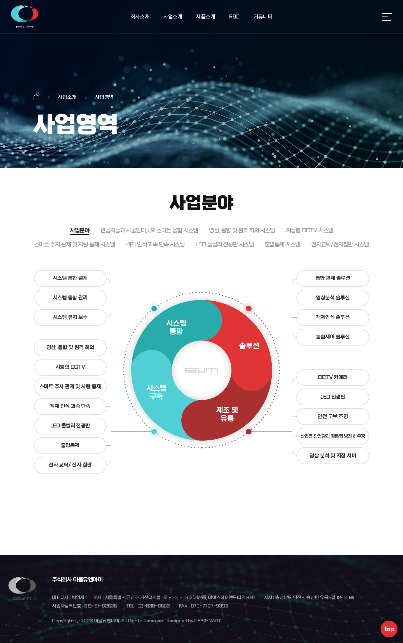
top (389, 629)
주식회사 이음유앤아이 (24, 16)
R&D (234, 17)
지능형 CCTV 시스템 (309, 250)
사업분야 (80, 250)
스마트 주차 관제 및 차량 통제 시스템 (74, 264)
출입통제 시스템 (282, 264)
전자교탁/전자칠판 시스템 (340, 264)
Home (36, 97)
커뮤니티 (263, 17)
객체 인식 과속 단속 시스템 (155, 264)
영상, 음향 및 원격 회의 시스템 (242, 250)
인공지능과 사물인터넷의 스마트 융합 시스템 (149, 250)
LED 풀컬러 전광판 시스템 (225, 264)
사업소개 (172, 17)
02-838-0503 (153, 606)
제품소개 (205, 17)
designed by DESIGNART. (194, 620)
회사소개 (140, 17)
